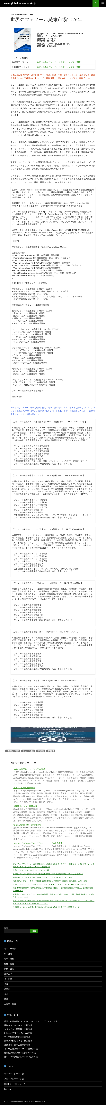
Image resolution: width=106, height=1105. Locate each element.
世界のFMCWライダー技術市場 (18, 1041)
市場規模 (51, 751)
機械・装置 (9, 964)
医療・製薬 (9, 969)
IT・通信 (8, 953)
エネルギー (9, 974)
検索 (6, 928)
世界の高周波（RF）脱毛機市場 (27, 825)
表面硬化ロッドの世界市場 (25, 806)
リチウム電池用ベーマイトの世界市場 (21, 1049)
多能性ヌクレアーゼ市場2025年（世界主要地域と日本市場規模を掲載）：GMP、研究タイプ (48, 874)
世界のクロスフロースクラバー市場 (20, 1053)
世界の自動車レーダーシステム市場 (29, 769)
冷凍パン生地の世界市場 (24, 788)
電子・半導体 (10, 948)
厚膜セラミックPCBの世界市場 (18, 1025)
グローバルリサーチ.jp (14, 1079)
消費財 (7, 989)
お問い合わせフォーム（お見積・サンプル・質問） (59, 62)
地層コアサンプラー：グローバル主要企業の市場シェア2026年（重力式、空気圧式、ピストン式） (50, 881)
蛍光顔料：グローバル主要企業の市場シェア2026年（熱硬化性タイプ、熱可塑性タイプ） (47, 907)
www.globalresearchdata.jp (20, 3)
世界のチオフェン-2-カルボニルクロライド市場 (31, 870)
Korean (7, 1089)
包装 (6, 984)
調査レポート (28, 14)
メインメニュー (102, 3)
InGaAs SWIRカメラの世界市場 (18, 1033)
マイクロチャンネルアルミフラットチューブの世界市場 (38, 843)
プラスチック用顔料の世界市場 (18, 1029)
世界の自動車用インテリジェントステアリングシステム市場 (30, 1021)
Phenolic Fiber (13, 751)
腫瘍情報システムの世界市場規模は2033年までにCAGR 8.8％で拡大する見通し (43, 877)
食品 (6, 994)
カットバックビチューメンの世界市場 (21, 1056)
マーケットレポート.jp (14, 1074)
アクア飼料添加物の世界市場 (17, 1037)
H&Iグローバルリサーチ (14, 1084)
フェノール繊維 (28, 751)
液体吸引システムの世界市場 (17, 1045)
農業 (6, 999)
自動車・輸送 (10, 1004)
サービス (8, 979)
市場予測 (41, 751)
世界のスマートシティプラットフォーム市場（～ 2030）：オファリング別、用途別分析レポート (49, 884)
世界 (12, 14)
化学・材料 (9, 959)
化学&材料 (19, 14)
